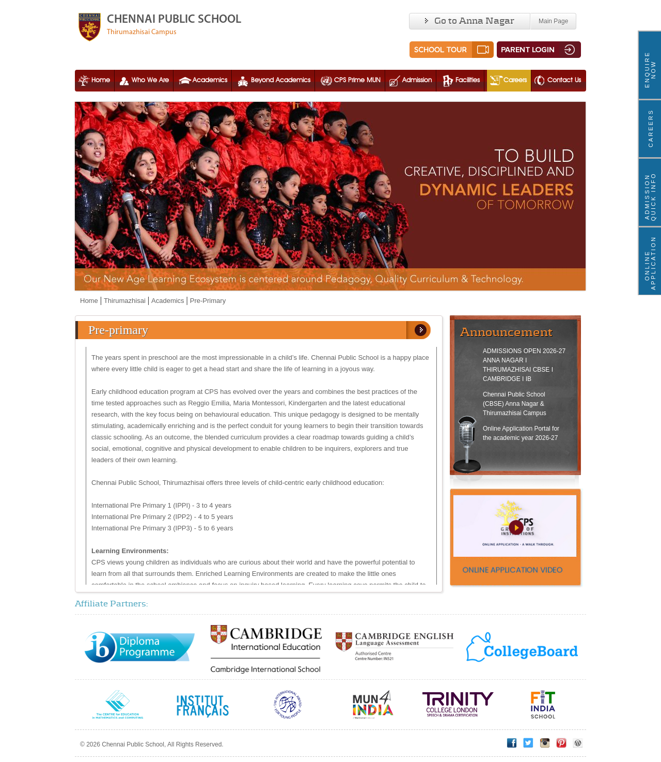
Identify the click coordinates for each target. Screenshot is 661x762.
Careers (507, 80)
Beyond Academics (272, 80)
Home (93, 80)
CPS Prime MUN (350, 80)
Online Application (650, 265)
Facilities (460, 80)
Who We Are (142, 80)
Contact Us (556, 80)
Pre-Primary (208, 300)
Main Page (553, 21)
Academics (202, 80)
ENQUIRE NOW (650, 69)
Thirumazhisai (125, 300)
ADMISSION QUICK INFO (650, 196)
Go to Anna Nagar (469, 21)
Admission (409, 80)
